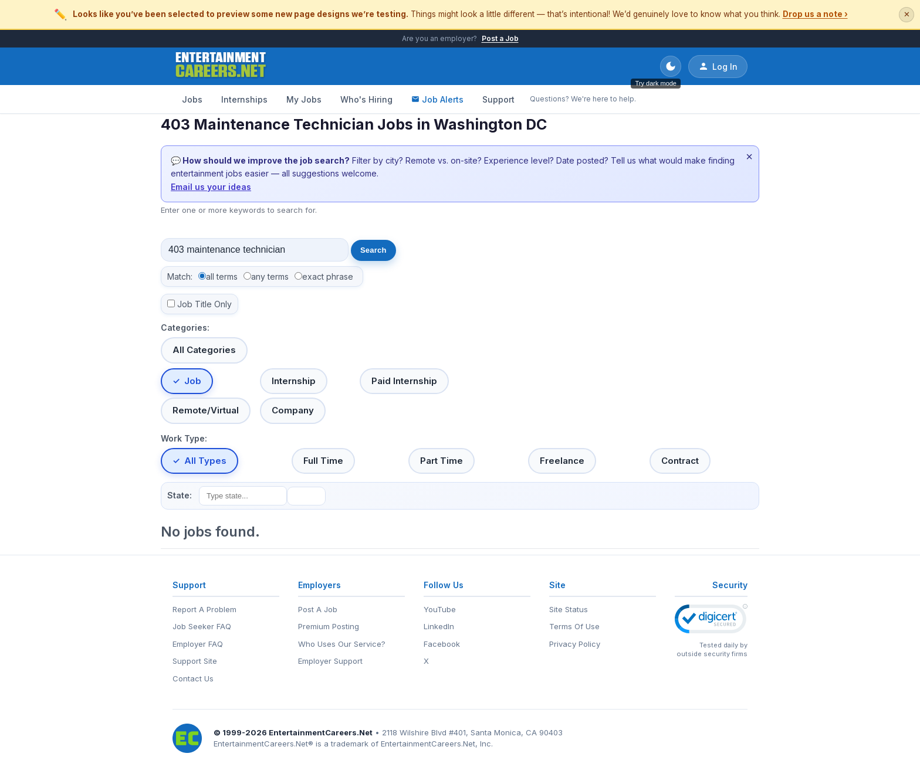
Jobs (192, 99)
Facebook (442, 644)
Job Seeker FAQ (201, 626)
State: (179, 495)
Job (192, 380)
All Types (205, 460)
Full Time (323, 460)
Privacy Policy (574, 644)
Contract (680, 460)
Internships (244, 99)
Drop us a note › (815, 14)
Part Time (441, 460)
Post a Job (500, 38)
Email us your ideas (211, 187)
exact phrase (327, 276)
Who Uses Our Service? (341, 644)
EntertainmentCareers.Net (321, 732)
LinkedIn (439, 626)
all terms (222, 276)
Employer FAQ (197, 644)
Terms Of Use (574, 626)
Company (293, 410)
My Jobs (304, 99)
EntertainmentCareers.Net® (263, 743)
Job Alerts (437, 99)
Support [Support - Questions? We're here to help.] (498, 99)
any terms (270, 276)
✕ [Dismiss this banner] (907, 14)
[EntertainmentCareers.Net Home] (220, 66)
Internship (294, 380)
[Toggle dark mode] (670, 66)
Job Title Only (204, 304)
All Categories (204, 349)
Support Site (194, 661)
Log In (718, 66)
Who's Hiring (366, 99)
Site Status (568, 609)
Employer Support (330, 661)
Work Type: (184, 438)
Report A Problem (204, 609)
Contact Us (193, 678)
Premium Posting (328, 626)
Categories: (185, 327)
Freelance (562, 460)
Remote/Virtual (205, 410)
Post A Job (317, 609)
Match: (179, 276)
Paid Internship (404, 380)
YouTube (440, 609)
